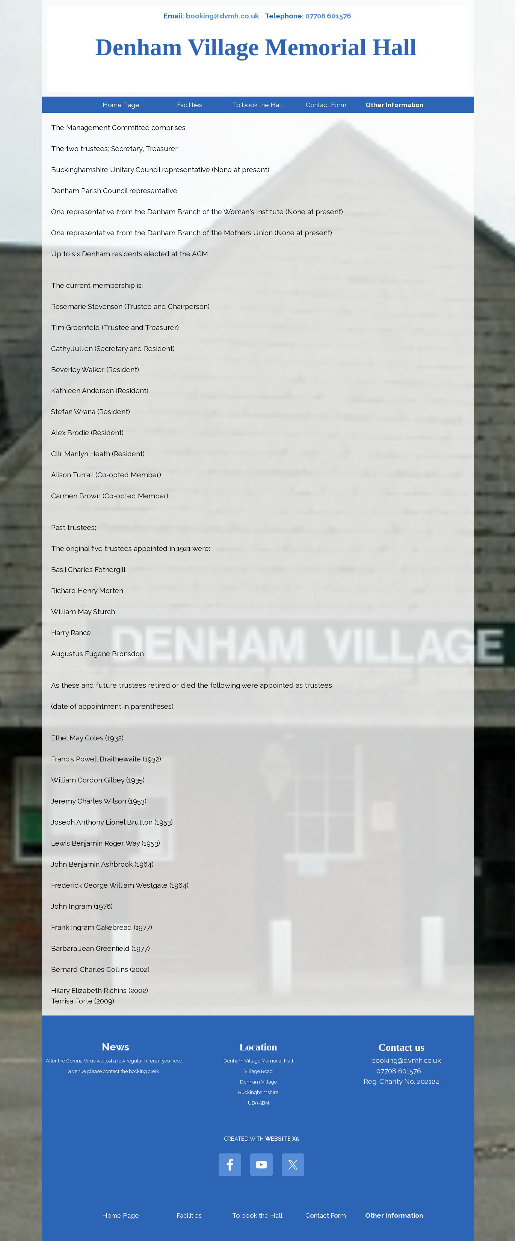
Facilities (189, 105)
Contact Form (326, 105)
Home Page (121, 105)
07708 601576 (328, 16)
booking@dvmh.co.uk (222, 16)
